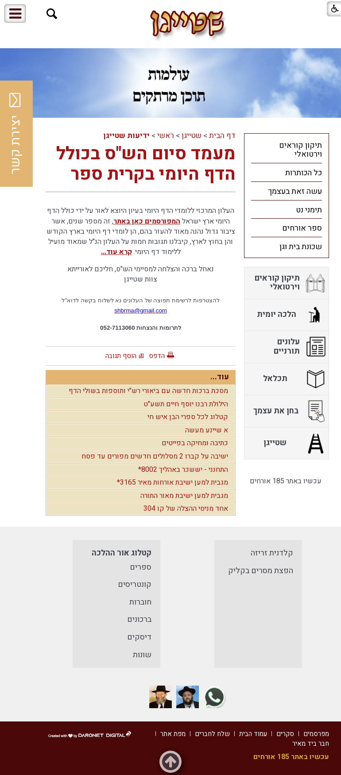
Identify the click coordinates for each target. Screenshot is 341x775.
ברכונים (139, 619)
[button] (52, 13)
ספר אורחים (302, 228)
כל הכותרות (303, 173)
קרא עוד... (116, 252)
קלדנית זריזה (272, 553)
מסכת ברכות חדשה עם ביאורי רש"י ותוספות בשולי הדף (148, 391)
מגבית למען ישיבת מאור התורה (184, 495)
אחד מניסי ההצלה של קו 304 (185, 508)
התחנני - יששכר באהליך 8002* (183, 469)
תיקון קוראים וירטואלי (300, 150)
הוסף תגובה (120, 356)
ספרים (140, 567)
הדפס (157, 356)
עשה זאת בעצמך (295, 191)
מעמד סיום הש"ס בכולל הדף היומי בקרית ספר (146, 164)
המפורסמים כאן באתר (146, 221)
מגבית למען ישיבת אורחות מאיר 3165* (172, 482)
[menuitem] (286, 149)
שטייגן (192, 135)
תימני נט (309, 210)
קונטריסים (134, 584)
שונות (142, 655)
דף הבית (222, 135)
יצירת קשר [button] (15, 133)
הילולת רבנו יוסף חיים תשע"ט (185, 404)
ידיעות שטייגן (126, 135)
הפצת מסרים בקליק (260, 571)
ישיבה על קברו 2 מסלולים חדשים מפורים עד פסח (154, 456)
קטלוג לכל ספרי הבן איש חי (187, 417)
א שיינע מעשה (206, 430)
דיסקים (139, 637)
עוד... (219, 376)
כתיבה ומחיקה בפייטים (195, 443)
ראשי (165, 135)
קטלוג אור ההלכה (121, 553)
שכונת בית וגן (300, 247)
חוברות (140, 602)
